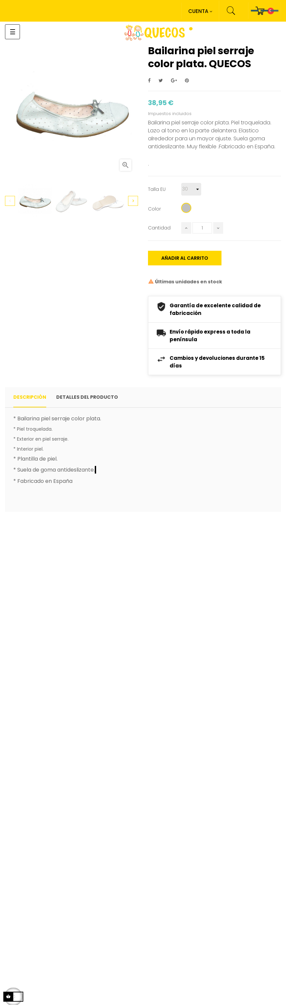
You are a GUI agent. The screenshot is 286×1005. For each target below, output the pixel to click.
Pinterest (187, 80)
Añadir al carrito (184, 258)
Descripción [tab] (29, 397)
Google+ (174, 80)
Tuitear (161, 80)
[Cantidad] (202, 228)
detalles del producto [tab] (87, 397)
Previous (10, 201)
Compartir (149, 80)
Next (133, 201)
